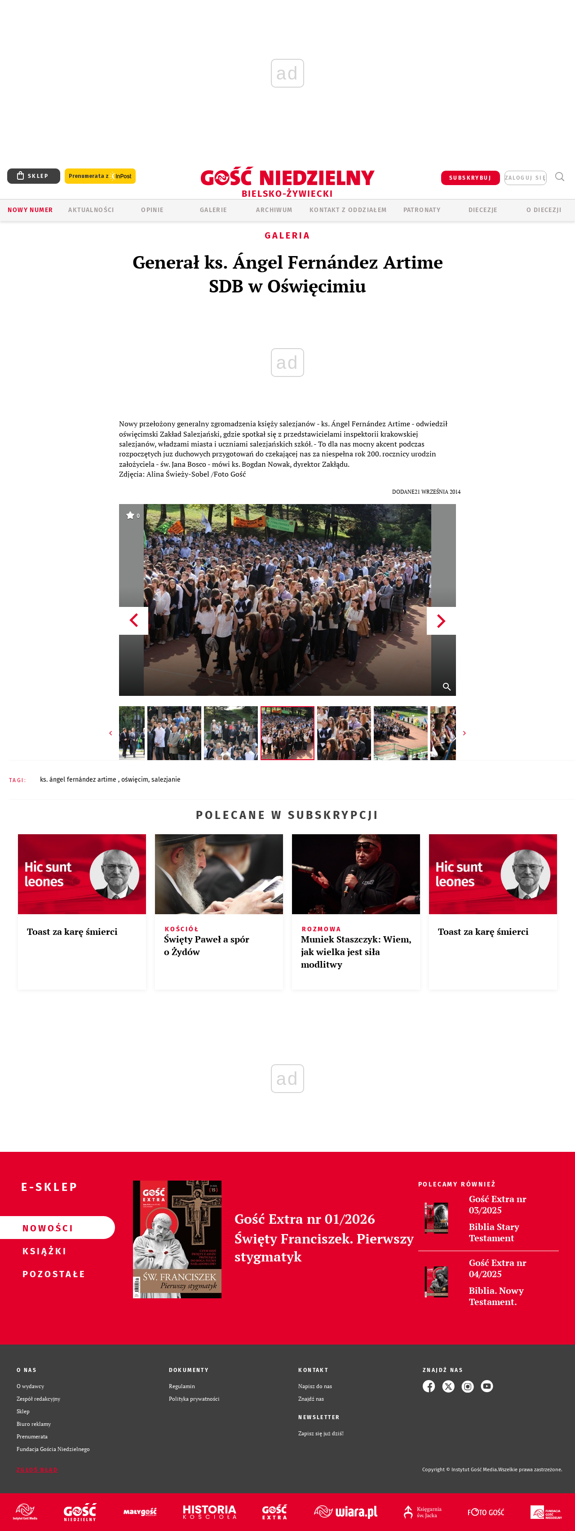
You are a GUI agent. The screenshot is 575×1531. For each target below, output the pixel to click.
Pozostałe (43, 1274)
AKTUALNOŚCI (91, 210)
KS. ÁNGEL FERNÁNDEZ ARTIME (79, 779)
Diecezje (483, 210)
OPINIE (152, 210)
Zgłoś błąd (37, 1470)
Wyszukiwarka (559, 176)
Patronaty (422, 210)
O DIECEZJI (544, 210)
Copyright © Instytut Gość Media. (460, 1470)
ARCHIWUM (274, 210)
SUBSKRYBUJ (470, 178)
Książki (43, 1251)
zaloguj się (525, 178)
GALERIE (213, 210)
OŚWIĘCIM (134, 779)
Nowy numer (30, 210)
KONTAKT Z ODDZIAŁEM (348, 210)
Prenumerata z (100, 176)
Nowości (43, 1228)
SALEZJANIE (166, 779)
